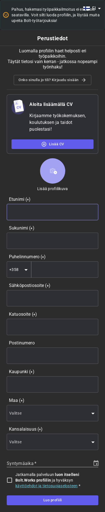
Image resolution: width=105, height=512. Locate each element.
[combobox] (92, 8)
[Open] (26, 269)
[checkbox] (9, 480)
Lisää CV (52, 144)
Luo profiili (52, 500)
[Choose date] (96, 463)
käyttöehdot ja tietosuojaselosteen (46, 486)
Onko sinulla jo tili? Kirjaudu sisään (52, 80)
